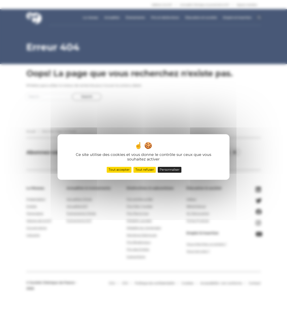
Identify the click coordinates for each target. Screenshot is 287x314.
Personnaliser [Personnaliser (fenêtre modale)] (170, 169)
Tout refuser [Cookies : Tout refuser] (144, 169)
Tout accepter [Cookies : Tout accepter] (119, 169)
